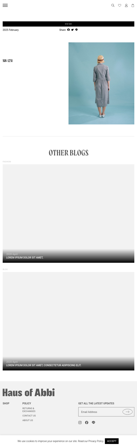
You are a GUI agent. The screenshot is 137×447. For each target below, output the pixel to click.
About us (27, 422)
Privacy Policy (95, 441)
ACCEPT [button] (111, 441)
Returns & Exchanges (28, 412)
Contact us (29, 418)
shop (6, 405)
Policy (26, 405)
